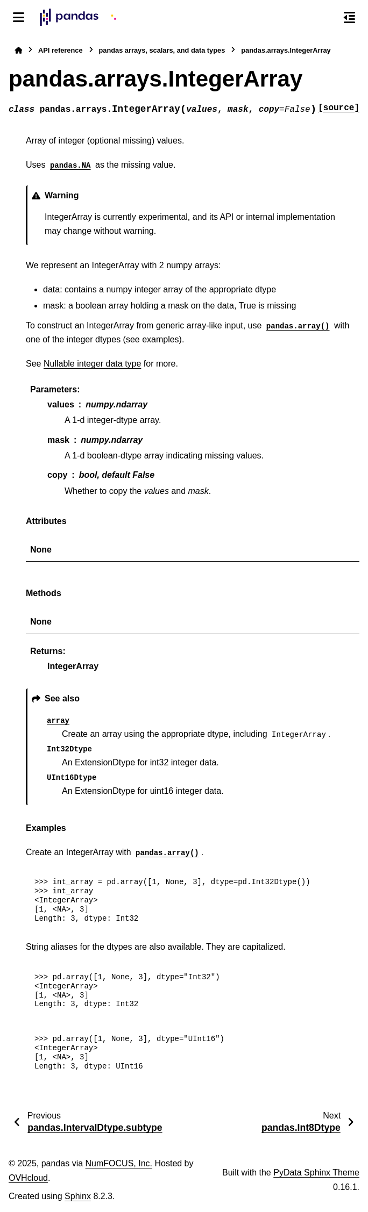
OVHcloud (28, 1177)
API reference (60, 50)
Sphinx (78, 1196)
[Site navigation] (19, 17)
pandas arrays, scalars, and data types (162, 50)
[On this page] (349, 17)
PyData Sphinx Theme (316, 1172)
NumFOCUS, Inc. (119, 1163)
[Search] (326, 17)
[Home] (18, 50)
